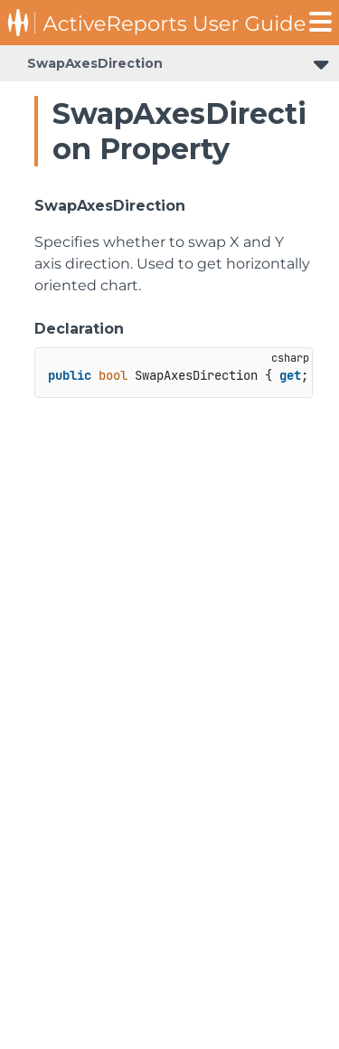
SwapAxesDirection (95, 63)
